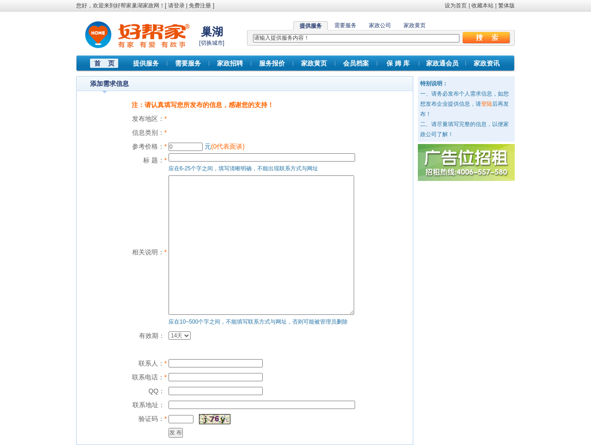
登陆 (486, 104)
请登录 (176, 5)
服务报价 (272, 63)
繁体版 (506, 5)
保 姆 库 (398, 63)
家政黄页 (415, 25)
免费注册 (200, 5)
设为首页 (456, 5)
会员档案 (356, 63)
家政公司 (380, 25)
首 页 (104, 63)
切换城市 (212, 43)
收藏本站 (482, 5)
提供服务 (146, 63)
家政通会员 (442, 63)
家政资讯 (487, 63)
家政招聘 (230, 63)
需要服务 (345, 25)
